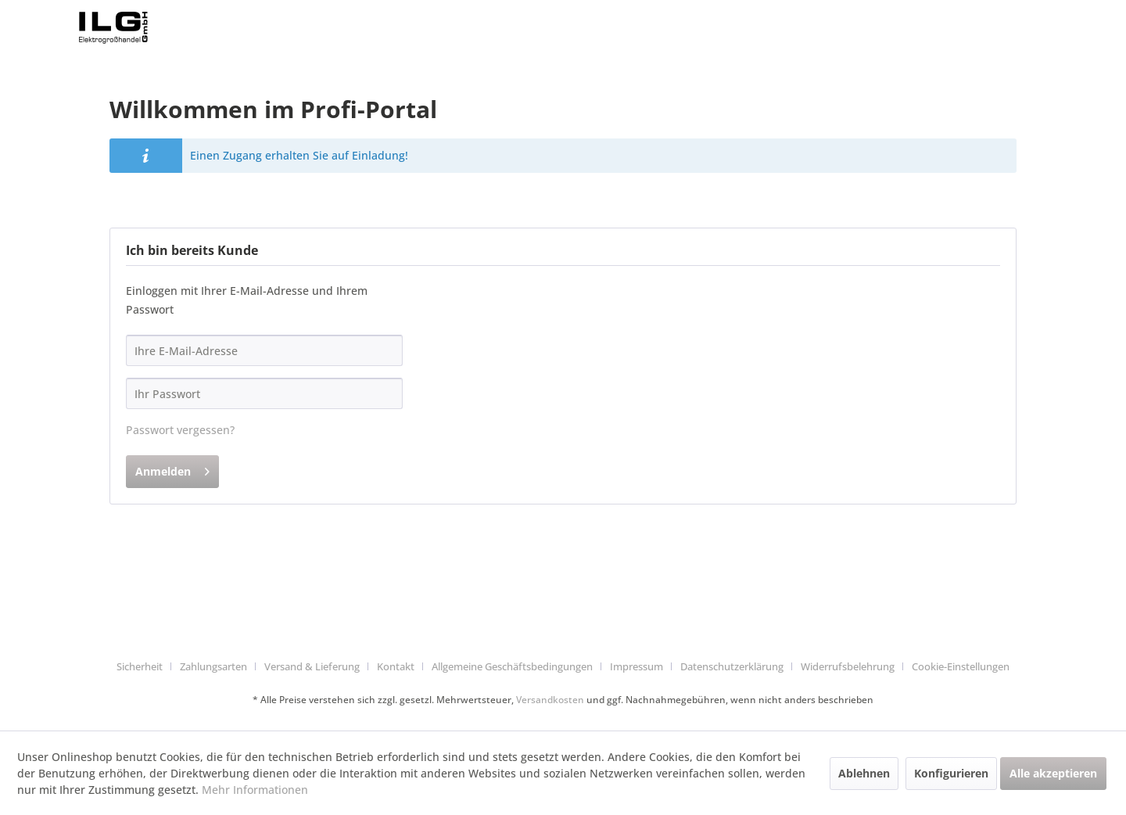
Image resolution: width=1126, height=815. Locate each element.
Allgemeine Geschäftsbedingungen (512, 666)
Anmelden (172, 469)
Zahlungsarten (213, 666)
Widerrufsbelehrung (848, 666)
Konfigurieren (951, 773)
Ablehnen (864, 773)
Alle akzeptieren (1053, 773)
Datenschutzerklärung (732, 666)
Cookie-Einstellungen (960, 666)
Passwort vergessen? (180, 429)
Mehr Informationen (255, 789)
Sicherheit (140, 666)
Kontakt (395, 666)
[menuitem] (145, 667)
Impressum (636, 666)
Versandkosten (550, 699)
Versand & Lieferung (312, 666)
